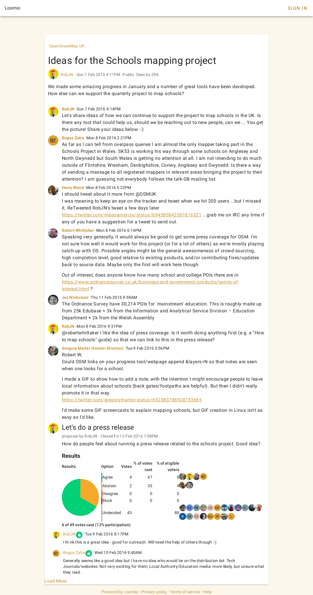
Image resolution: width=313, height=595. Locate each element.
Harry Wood (73, 187)
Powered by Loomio (119, 592)
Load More (55, 581)
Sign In (297, 8)
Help (207, 592)
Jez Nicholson (75, 297)
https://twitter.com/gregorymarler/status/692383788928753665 (132, 400)
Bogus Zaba (73, 138)
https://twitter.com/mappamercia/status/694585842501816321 (132, 215)
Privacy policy (154, 592)
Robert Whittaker (78, 230)
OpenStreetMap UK (67, 46)
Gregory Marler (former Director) (93, 348)
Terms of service (185, 592)
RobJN (67, 74)
